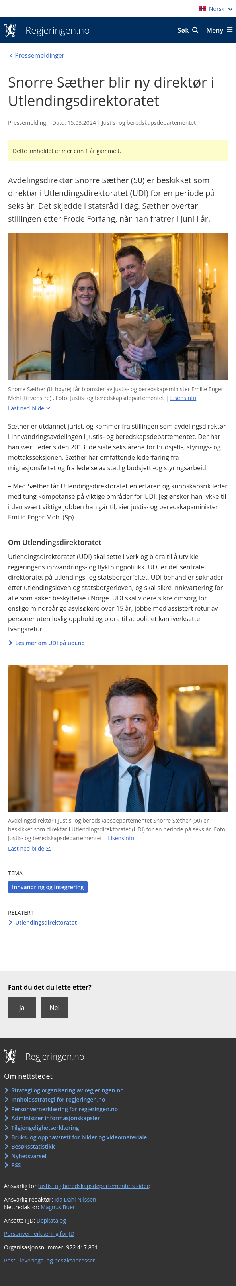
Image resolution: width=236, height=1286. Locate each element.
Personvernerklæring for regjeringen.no (64, 1109)
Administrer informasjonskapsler (55, 1118)
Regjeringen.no (55, 30)
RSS (16, 1165)
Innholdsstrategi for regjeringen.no (58, 1099)
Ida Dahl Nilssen (75, 1199)
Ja (21, 1007)
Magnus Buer (58, 1207)
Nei (54, 1007)
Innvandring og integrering (48, 887)
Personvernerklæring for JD (39, 1233)
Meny (214, 30)
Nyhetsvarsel (28, 1156)
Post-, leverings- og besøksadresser (49, 1260)
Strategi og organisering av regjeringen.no (67, 1090)
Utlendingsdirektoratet (46, 922)
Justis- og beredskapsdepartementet (149, 122)
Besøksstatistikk (33, 1146)
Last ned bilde (26, 408)
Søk (183, 30)
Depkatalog (51, 1220)
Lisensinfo (183, 398)
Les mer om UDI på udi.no (50, 643)
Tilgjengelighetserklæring (45, 1127)
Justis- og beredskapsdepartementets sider (93, 1186)
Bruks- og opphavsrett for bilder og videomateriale (79, 1137)
